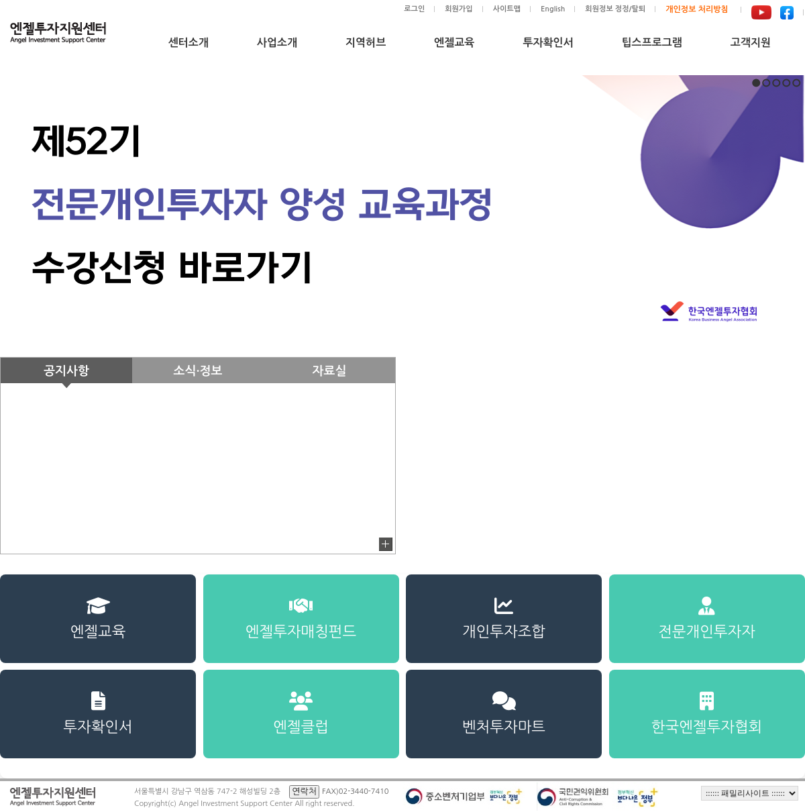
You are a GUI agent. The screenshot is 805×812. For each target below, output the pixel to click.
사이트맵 (507, 9)
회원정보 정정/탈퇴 (615, 9)
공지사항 (66, 371)
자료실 (330, 371)
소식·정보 (198, 371)
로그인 (414, 9)
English (553, 9)
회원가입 (458, 9)
